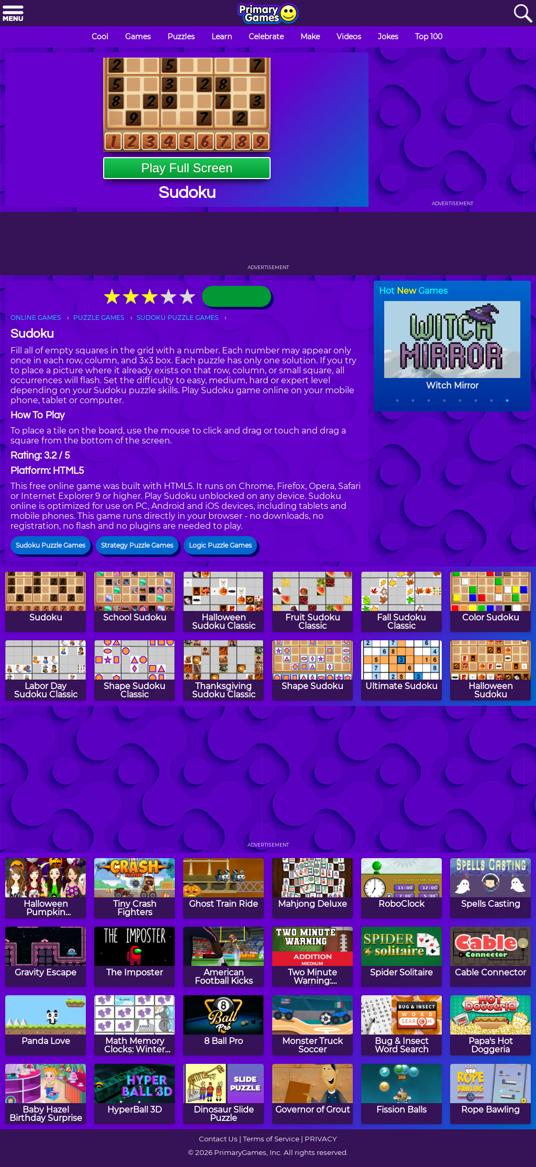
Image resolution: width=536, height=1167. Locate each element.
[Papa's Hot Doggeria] (490, 1025)
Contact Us (218, 1139)
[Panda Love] (45, 1025)
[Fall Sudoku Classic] (401, 602)
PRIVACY (321, 1139)
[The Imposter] (134, 957)
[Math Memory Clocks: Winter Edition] (134, 1025)
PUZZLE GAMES (98, 317)
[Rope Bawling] (490, 1094)
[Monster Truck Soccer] (312, 1025)
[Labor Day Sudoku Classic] (45, 670)
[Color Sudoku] (490, 602)
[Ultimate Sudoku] (401, 670)
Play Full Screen (187, 168)
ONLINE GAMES (35, 317)
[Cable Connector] (490, 957)
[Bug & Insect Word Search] (401, 1025)
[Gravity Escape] (45, 957)
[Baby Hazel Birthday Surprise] (45, 1094)
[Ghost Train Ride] (223, 888)
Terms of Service (271, 1139)
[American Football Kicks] (223, 957)
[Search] (523, 14)
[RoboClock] (401, 888)
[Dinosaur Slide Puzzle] (223, 1094)
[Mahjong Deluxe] (312, 888)
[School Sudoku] (134, 602)
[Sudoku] (45, 602)
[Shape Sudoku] (312, 670)
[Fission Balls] (401, 1094)
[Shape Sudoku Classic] (134, 670)
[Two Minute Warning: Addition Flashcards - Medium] (312, 957)
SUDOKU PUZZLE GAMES (177, 317)
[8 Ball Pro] (223, 1025)
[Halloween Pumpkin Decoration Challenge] (45, 888)
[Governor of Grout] (312, 1094)
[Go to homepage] (268, 14)
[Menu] (13, 14)
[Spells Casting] (490, 888)
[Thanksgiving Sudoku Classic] (223, 670)
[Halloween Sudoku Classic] (223, 602)
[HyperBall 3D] (134, 1094)
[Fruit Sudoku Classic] (312, 602)
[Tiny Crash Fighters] (134, 888)
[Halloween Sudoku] (490, 670)
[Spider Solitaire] (401, 957)
